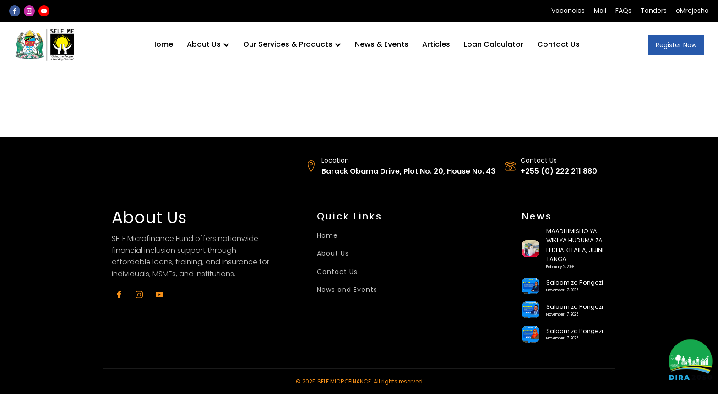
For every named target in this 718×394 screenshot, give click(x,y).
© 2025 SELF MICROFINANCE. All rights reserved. (360, 381)
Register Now (676, 44)
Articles (436, 44)
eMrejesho (692, 10)
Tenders (654, 10)
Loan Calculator (493, 44)
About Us (208, 44)
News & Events (381, 44)
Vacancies (568, 10)
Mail (600, 10)
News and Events (347, 289)
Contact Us (558, 44)
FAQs (623, 10)
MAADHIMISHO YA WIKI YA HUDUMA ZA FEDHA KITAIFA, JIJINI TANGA (575, 245)
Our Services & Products (292, 44)
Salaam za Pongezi (574, 282)
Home (162, 44)
